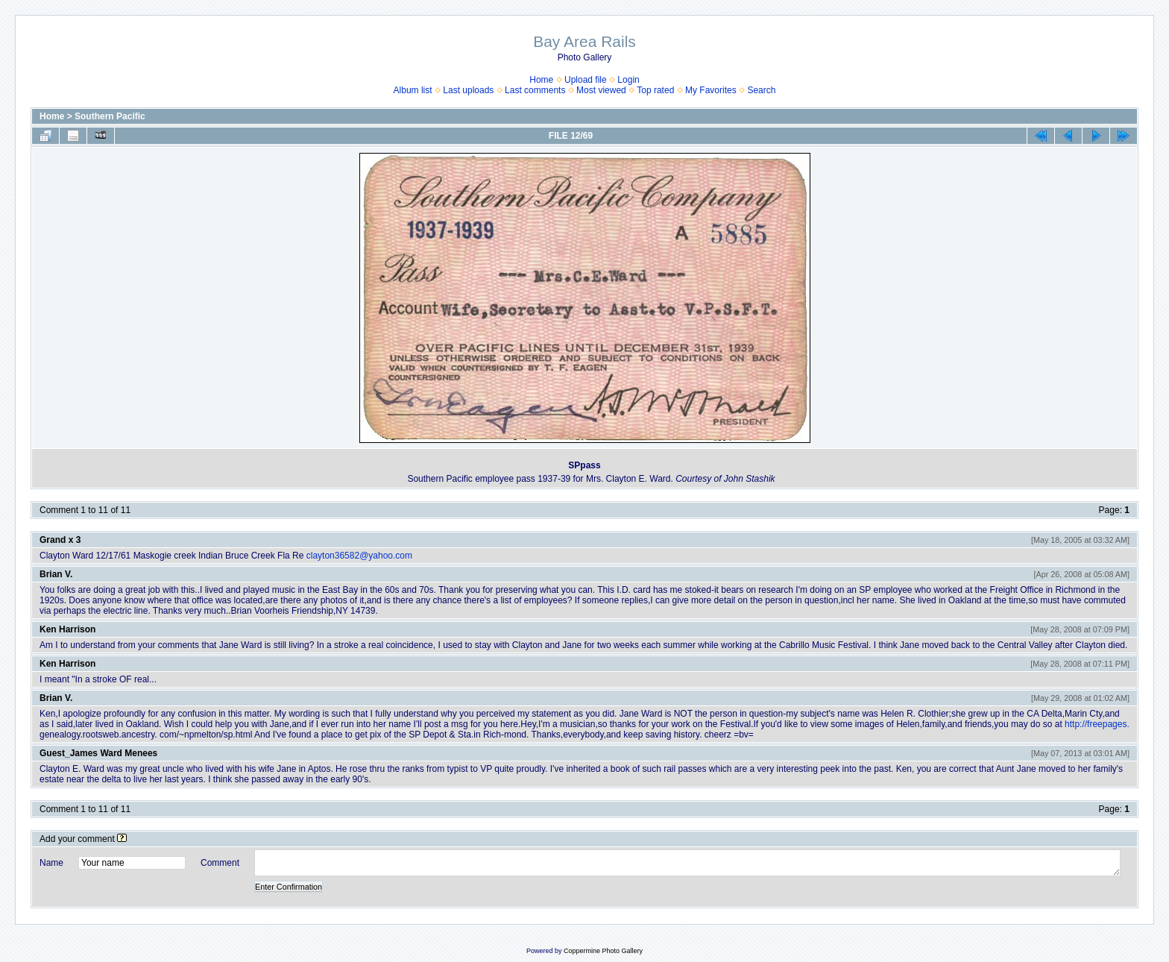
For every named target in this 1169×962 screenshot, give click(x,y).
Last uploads (468, 90)
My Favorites (711, 90)
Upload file (585, 80)
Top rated (655, 90)
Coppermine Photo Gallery (603, 951)
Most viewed (601, 90)
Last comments (535, 90)
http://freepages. (1097, 724)
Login (628, 80)
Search (761, 90)
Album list (413, 90)
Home (541, 80)
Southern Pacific (110, 116)
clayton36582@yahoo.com (359, 555)
